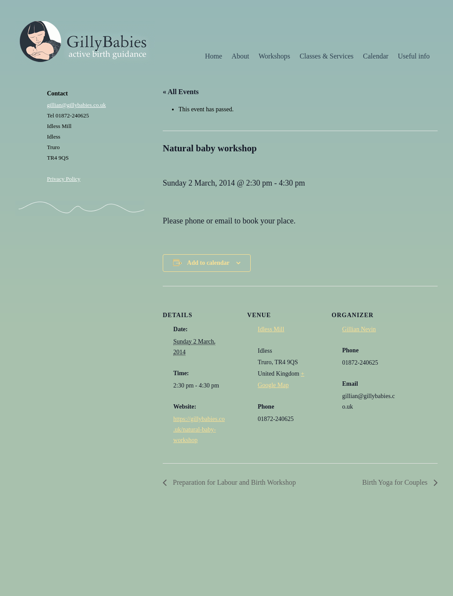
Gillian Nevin (359, 329)
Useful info (414, 56)
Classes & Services (327, 56)
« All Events (181, 91)
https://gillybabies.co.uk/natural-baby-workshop (199, 429)
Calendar (375, 56)
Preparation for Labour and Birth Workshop (233, 482)
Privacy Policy (63, 179)
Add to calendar (208, 263)
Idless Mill (271, 329)
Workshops (274, 56)
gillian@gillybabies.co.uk (76, 105)
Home (213, 56)
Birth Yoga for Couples (395, 482)
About (240, 56)
